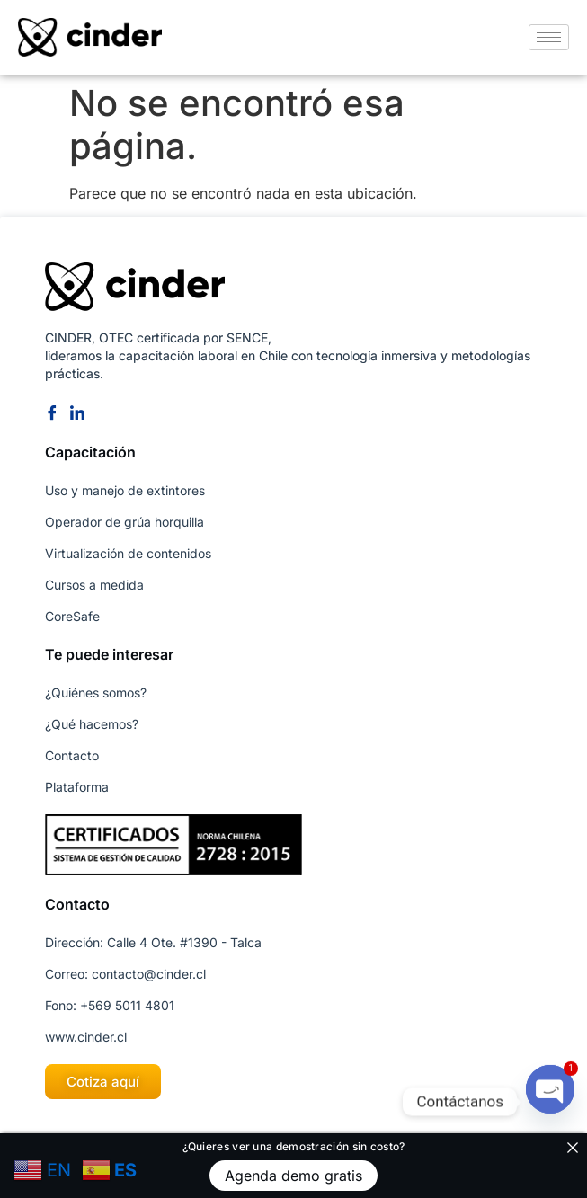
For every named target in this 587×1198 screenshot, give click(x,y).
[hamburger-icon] (549, 37)
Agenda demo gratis (293, 1176)
